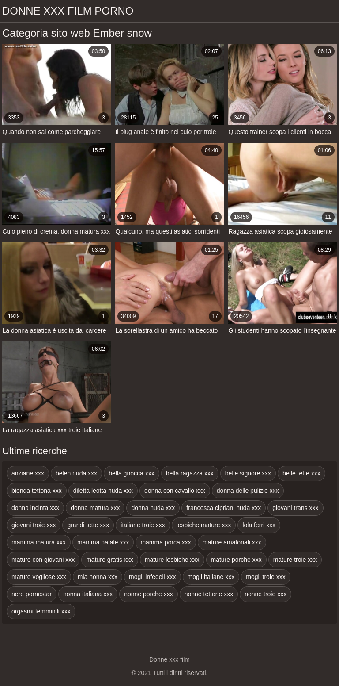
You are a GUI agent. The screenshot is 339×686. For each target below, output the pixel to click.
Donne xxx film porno (67, 11)
